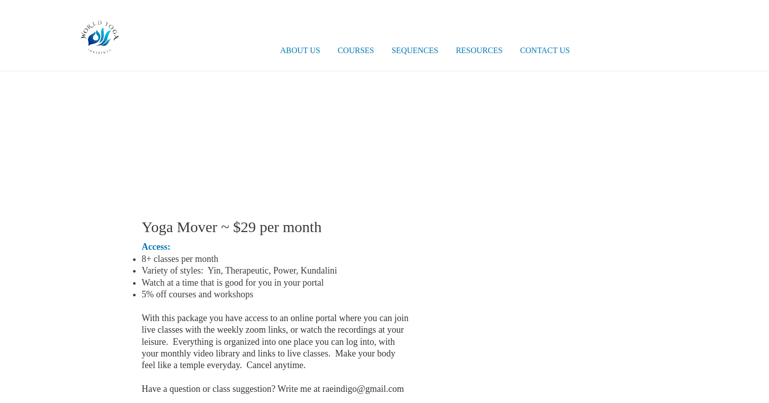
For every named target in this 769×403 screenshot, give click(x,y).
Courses (355, 50)
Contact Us (545, 50)
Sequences (415, 50)
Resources (479, 50)
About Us (300, 50)
